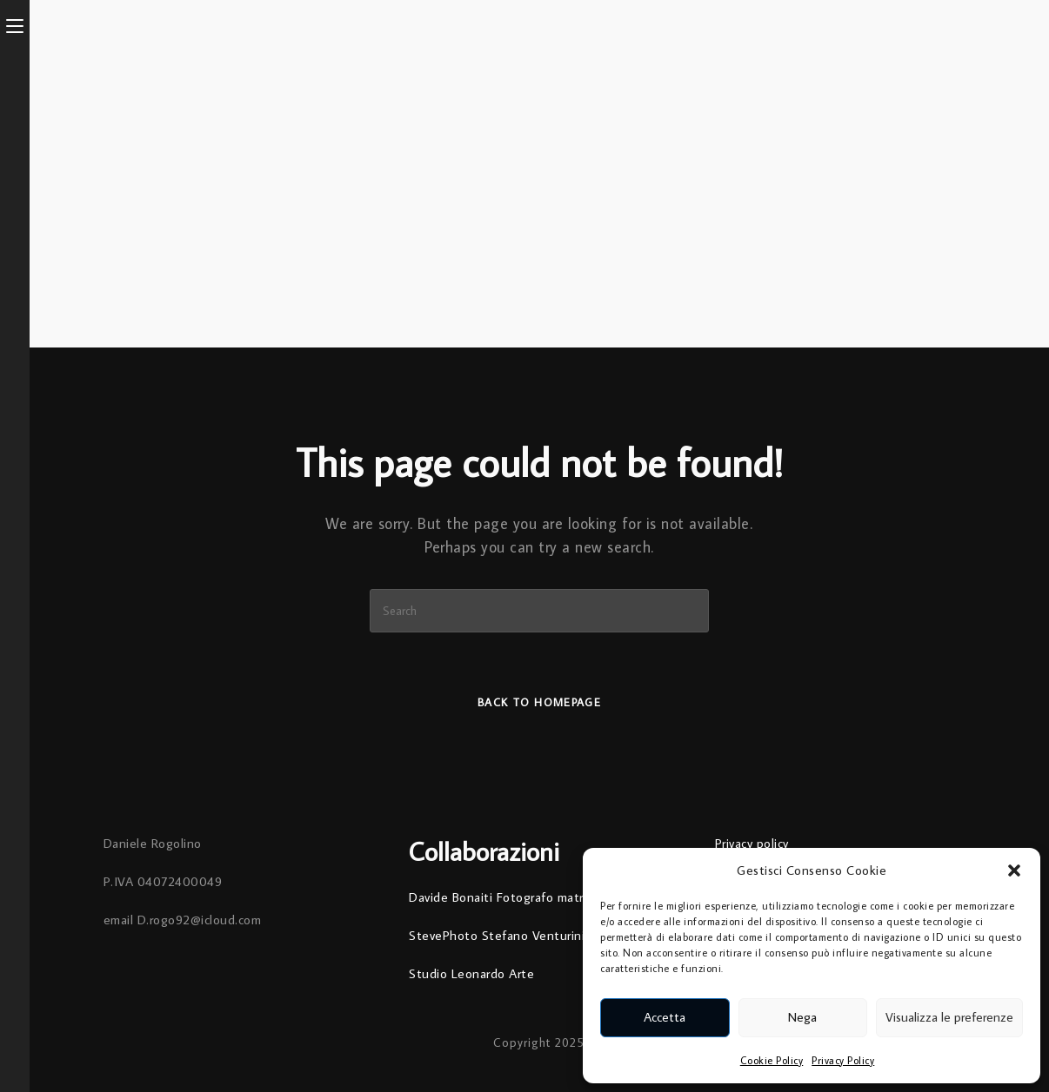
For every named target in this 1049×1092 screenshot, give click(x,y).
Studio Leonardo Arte (471, 973)
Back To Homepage (539, 702)
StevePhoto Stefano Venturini (497, 935)
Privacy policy (752, 843)
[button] (1014, 870)
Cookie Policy (772, 1060)
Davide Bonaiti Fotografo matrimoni (511, 897)
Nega (802, 1017)
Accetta (664, 1017)
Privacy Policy (843, 1060)
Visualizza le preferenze (949, 1017)
